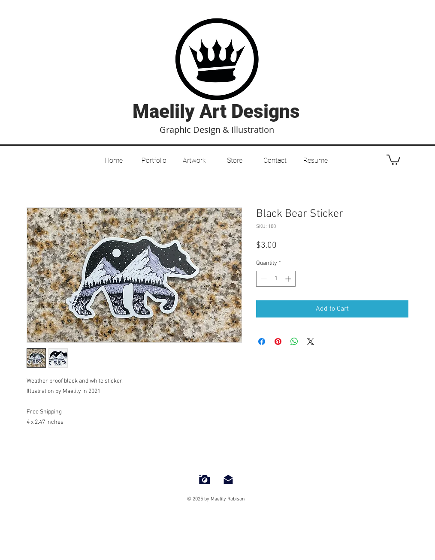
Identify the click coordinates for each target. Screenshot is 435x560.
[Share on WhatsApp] (294, 341)
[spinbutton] (276, 278)
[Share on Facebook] (262, 341)
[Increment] (289, 278)
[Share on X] (310, 341)
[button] (194, 157)
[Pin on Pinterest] (278, 341)
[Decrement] (262, 278)
